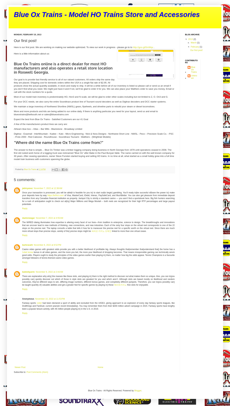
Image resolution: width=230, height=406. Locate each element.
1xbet (39, 303)
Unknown (194, 76)
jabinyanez (27, 188)
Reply (24, 208)
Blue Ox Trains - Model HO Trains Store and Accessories (107, 14)
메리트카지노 (120, 285)
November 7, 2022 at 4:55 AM (49, 218)
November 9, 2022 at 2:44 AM (49, 272)
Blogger (137, 390)
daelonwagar (28, 218)
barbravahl (27, 245)
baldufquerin (28, 272)
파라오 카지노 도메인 (102, 231)
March (194, 42)
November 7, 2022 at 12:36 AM (48, 188)
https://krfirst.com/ (55, 195)
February (195, 47)
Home (100, 367)
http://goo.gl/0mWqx (143, 47)
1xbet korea (27, 252)
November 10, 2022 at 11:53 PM (50, 299)
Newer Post (20, 367)
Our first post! (196, 50)
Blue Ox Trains (194, 69)
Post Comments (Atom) (37, 372)
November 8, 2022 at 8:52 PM (47, 245)
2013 (191, 39)
